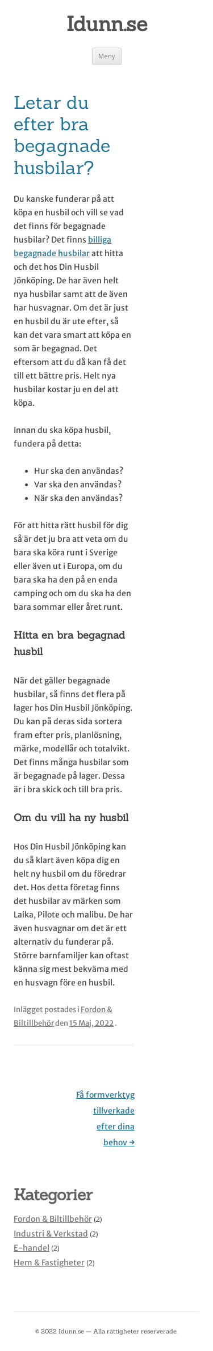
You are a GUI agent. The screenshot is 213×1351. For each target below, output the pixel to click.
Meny (106, 56)
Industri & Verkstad (51, 1234)
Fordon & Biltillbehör (53, 1219)
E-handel (31, 1248)
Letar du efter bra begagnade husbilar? (62, 135)
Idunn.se (106, 24)
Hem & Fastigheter (49, 1262)
